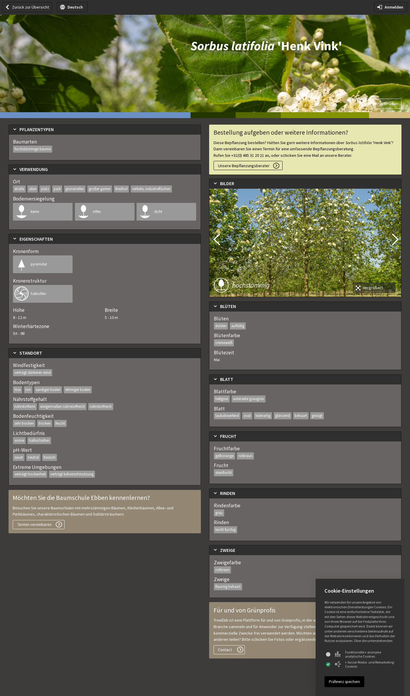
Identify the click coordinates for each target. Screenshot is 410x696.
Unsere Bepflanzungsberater (244, 165)
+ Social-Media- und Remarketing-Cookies (365, 664)
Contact (225, 649)
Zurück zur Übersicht (30, 7)
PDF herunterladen (381, 103)
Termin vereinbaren (34, 524)
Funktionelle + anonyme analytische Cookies (358, 654)
